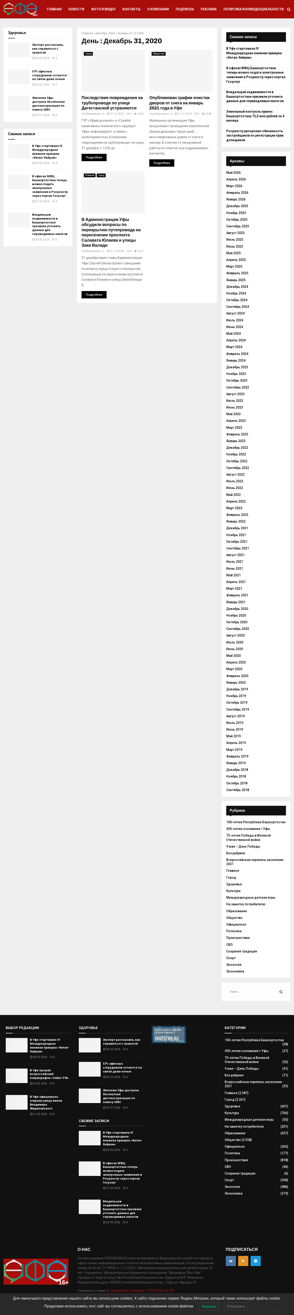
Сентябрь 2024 (237, 307)
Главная (54, 9)
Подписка (185, 9)
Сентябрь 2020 (237, 629)
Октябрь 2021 (236, 541)
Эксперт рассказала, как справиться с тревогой (48, 48)
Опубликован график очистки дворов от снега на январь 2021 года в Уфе (179, 103)
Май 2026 (233, 172)
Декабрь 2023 (237, 367)
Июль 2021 (234, 561)
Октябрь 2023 (236, 380)
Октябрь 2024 (236, 300)
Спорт (231, 958)
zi (103, 113)
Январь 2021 (236, 602)
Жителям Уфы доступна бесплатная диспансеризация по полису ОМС (48, 103)
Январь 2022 (236, 521)
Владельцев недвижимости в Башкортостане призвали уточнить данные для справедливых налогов (50, 224)
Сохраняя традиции (241, 951)
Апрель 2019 (236, 743)
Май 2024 (233, 333)
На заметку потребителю (246, 904)
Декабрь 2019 (237, 689)
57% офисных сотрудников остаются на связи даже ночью (49, 75)
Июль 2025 (234, 239)
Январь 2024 (236, 360)
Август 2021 (235, 555)
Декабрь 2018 (237, 770)
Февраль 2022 (237, 515)
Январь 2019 (236, 763)
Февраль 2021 (237, 595)
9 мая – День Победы (243, 846)
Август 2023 (235, 394)
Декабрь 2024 (237, 287)
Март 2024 (234, 347)
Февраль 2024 (237, 354)
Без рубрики (235, 853)
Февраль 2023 (237, 434)
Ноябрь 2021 (236, 535)
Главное (89, 175)
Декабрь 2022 (237, 447)
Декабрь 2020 (105, 33)
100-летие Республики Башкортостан (256, 822)
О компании (158, 9)
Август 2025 (235, 233)
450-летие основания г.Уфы (248, 829)
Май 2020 (233, 656)
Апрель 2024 (236, 340)
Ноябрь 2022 (236, 454)
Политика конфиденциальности (253, 9)
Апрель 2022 (236, 501)
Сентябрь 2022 (237, 468)
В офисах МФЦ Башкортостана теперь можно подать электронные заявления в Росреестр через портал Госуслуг (50, 185)
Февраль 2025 (237, 273)
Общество (158, 53)
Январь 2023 (236, 441)
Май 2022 (233, 495)
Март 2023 (234, 427)
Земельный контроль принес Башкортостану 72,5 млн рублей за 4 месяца (255, 116)
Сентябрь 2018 (237, 790)
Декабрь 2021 (237, 528)
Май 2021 (233, 575)
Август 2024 (235, 313)
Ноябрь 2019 (236, 696)
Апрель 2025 (236, 260)
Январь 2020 (236, 682)
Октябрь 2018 (236, 783)
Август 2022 (235, 474)
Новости (76, 9)
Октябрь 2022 (236, 461)
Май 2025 (233, 253)
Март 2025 (234, 266)
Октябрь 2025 (236, 219)
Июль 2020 (234, 642)
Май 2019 (233, 736)
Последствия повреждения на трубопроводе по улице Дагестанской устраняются (112, 103)
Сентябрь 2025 (237, 226)
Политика (234, 931)
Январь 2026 (236, 199)
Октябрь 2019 (236, 702)
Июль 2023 (234, 401)
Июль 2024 (234, 320)
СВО (229, 944)
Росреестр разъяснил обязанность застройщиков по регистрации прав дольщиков (254, 135)
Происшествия (238, 938)
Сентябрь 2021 (237, 548)
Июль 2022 (234, 481)
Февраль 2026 (237, 192)
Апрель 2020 (236, 662)
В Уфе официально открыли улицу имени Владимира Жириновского (46, 1102)
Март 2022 (234, 508)
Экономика (235, 971)
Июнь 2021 (234, 568)
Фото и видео (103, 9)
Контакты (131, 9)
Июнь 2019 (234, 729)
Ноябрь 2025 (236, 213)
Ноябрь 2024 (236, 293)
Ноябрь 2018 (236, 776)
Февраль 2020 (237, 676)
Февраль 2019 (237, 756)
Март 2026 (234, 186)
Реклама (209, 9)
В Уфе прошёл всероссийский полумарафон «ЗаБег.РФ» (49, 1074)
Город (88, 53)
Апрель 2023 (236, 421)
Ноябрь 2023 (236, 374)
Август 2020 (235, 635)
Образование (236, 911)
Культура (233, 891)
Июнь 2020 (234, 649)
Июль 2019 (234, 723)
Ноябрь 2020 (236, 615)
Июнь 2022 (234, 488)
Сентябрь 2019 (237, 709)
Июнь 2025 (234, 246)
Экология (233, 964)
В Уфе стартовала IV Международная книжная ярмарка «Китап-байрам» (47, 151)
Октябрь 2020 (236, 622)
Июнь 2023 (234, 407)
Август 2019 (235, 716)
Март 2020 (234, 669)
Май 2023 (233, 414)
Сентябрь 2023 (237, 387)
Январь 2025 (236, 280)
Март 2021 (234, 588)
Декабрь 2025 (237, 206)
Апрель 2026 (236, 179)
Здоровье (234, 884)
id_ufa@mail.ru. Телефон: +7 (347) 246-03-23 (140, 1290)
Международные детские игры (250, 897)
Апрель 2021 (236, 582)
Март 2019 (234, 750)
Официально (236, 924)
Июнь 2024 (234, 327)
